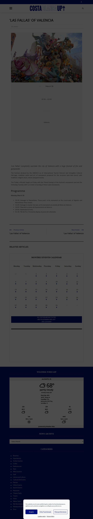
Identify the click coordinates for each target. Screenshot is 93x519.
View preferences (60, 512)
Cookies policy (42, 516)
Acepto (31, 512)
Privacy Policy (50, 516)
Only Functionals (45, 512)
